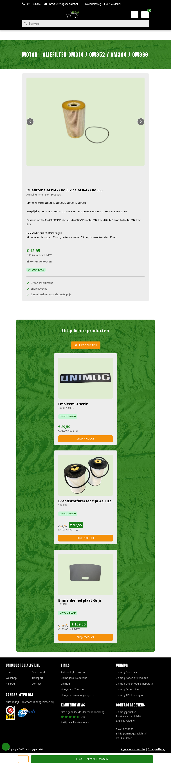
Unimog (65, 683)
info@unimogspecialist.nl (63, 4)
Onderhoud (38, 672)
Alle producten (86, 345)
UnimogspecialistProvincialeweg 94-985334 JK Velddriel (128, 716)
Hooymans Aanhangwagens (77, 695)
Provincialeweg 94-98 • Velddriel (102, 4)
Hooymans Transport (73, 689)
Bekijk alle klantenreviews (76, 722)
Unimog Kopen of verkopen (132, 678)
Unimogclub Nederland (74, 678)
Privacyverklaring (156, 749)
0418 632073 (34, 4)
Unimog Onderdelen (127, 672)
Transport (37, 678)
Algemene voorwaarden (133, 749)
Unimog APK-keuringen (129, 695)
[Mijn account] (134, 14)
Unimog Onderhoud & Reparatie (135, 683)
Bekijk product (85, 438)
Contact (36, 683)
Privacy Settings (6, 747)
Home (9, 672)
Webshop (11, 678)
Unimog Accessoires (128, 689)
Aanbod (10, 683)
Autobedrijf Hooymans (74, 672)
